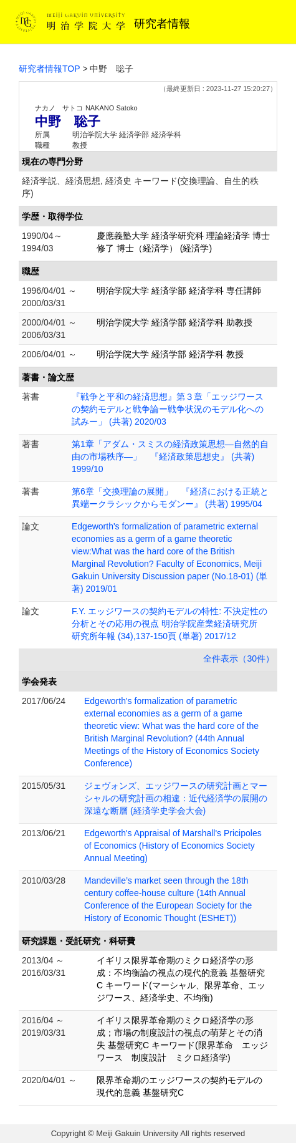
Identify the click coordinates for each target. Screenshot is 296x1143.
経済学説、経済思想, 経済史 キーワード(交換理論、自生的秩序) (140, 187)
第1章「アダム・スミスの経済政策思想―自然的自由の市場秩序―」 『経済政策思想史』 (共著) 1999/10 (170, 456)
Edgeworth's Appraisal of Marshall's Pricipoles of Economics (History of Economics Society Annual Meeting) (173, 845)
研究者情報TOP (49, 69)
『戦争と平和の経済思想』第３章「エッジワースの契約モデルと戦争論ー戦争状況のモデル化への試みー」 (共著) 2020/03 (168, 409)
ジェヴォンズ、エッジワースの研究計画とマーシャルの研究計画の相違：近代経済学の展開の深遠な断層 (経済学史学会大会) (175, 798)
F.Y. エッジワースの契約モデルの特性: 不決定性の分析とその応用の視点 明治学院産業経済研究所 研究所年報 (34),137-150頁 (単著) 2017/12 (169, 623)
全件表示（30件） (238, 658)
